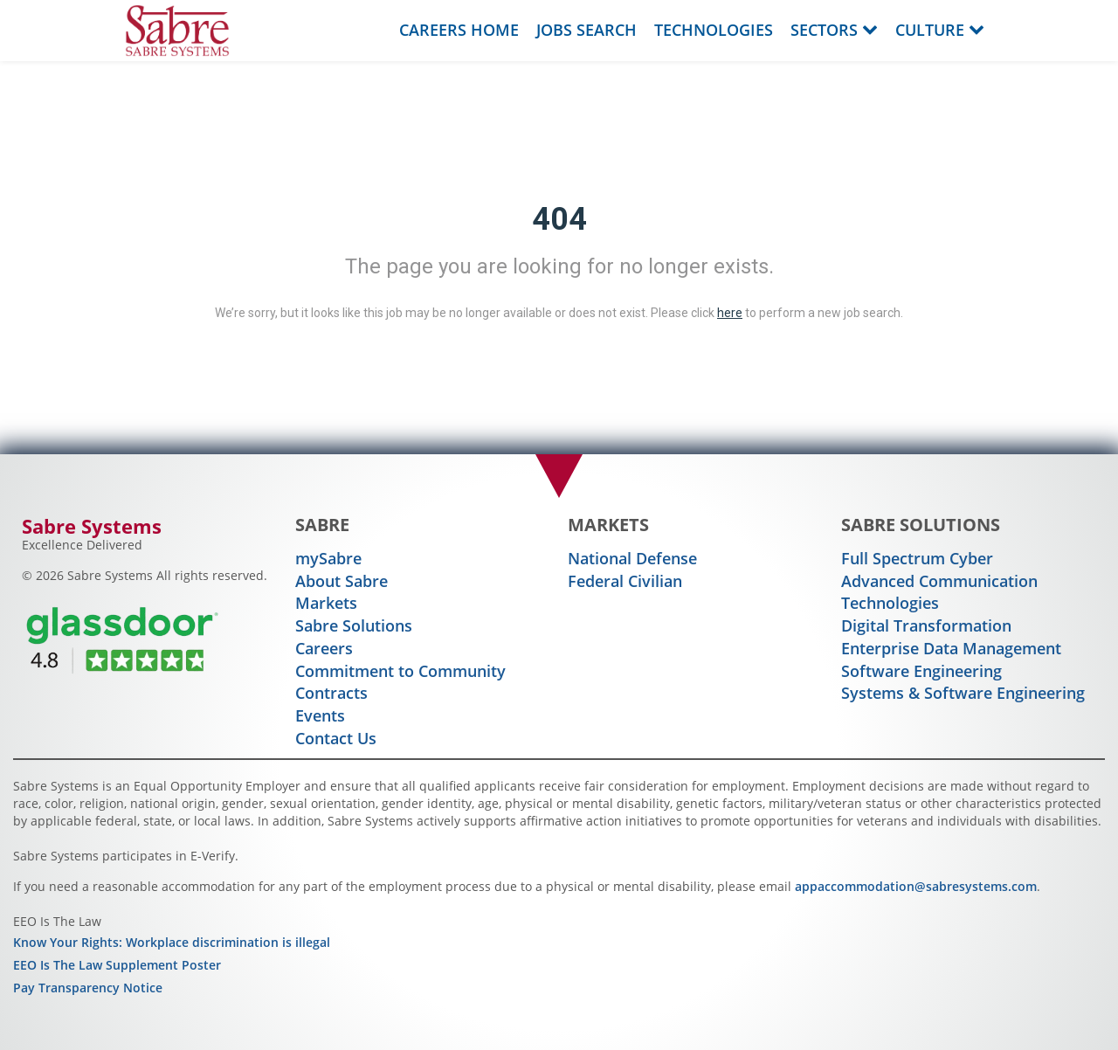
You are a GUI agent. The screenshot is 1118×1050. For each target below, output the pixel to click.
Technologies (713, 29)
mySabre (328, 558)
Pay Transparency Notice (87, 987)
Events (320, 715)
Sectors (834, 29)
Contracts (331, 692)
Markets (326, 602)
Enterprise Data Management (951, 648)
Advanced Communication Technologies (939, 592)
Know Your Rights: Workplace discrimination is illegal (171, 942)
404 (559, 219)
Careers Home (459, 29)
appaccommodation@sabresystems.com (916, 886)
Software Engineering (921, 670)
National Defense (632, 558)
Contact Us (335, 738)
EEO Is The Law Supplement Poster (117, 965)
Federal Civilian (625, 580)
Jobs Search (586, 29)
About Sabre (341, 580)
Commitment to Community (400, 670)
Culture (939, 29)
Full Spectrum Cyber (917, 558)
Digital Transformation (926, 625)
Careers (324, 648)
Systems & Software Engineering (963, 692)
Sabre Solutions (353, 625)
